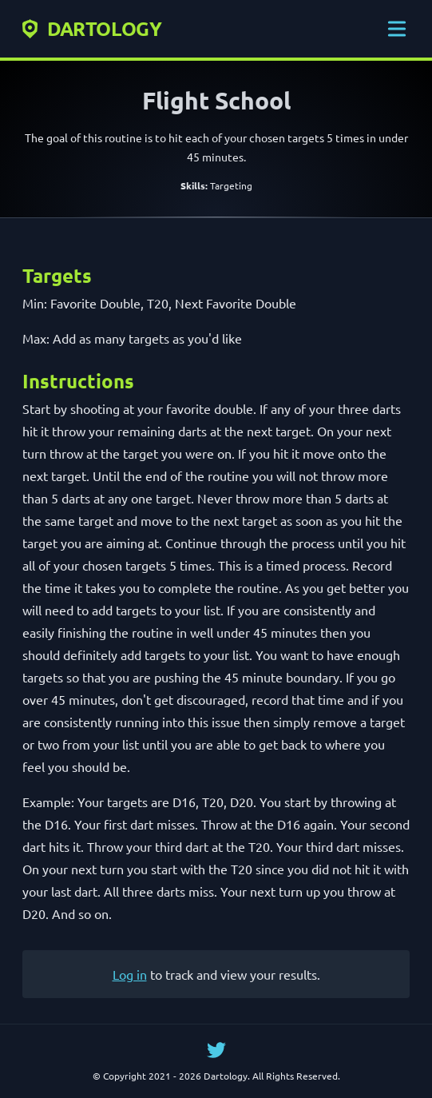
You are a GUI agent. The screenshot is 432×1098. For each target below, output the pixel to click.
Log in (130, 974)
